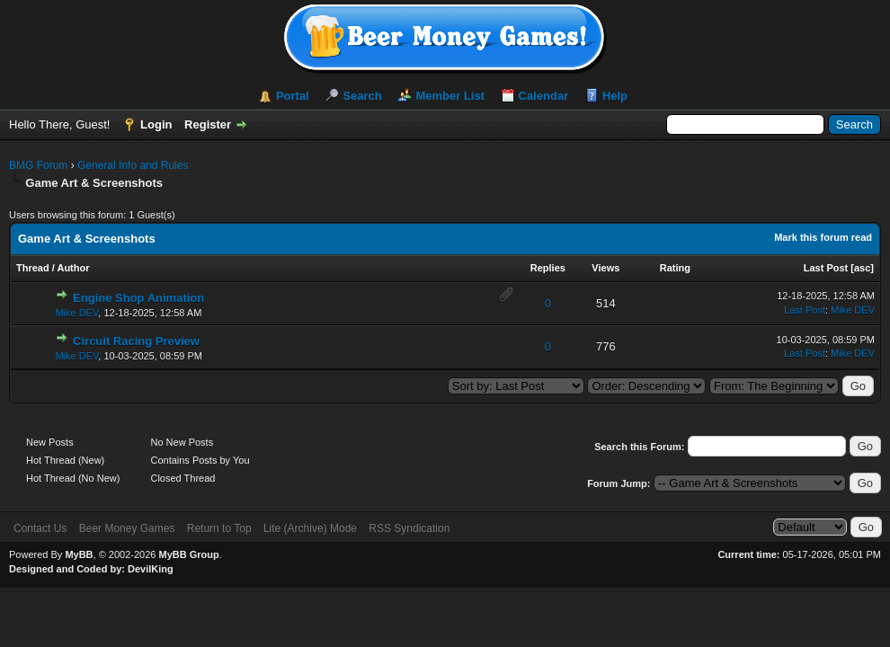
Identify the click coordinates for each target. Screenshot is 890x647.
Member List (450, 95)
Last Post (826, 267)
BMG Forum (38, 165)
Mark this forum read (823, 237)
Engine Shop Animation (138, 298)
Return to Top (219, 528)
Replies (547, 267)
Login (156, 124)
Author (73, 267)
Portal (292, 95)
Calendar (544, 95)
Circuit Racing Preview (136, 341)
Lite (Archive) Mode (310, 528)
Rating (675, 267)
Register (207, 124)
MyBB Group (188, 554)
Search (362, 95)
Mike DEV (76, 312)
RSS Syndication (409, 528)
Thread (32, 267)
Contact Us (40, 528)
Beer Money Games (127, 528)
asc (862, 267)
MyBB (79, 554)
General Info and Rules (132, 165)
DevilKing (151, 568)
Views (605, 267)
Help (614, 95)
